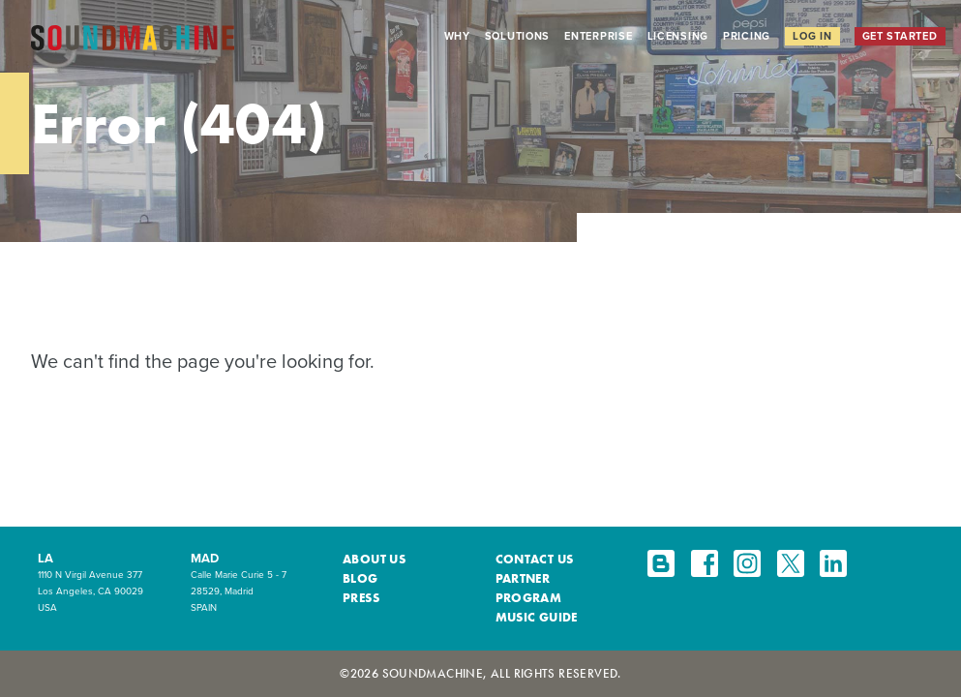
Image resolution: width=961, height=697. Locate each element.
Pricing (746, 36)
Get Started (900, 36)
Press (361, 598)
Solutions (518, 36)
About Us (374, 559)
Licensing (678, 36)
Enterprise (598, 36)
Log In (812, 36)
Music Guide (537, 617)
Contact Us (535, 559)
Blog (360, 578)
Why (457, 36)
